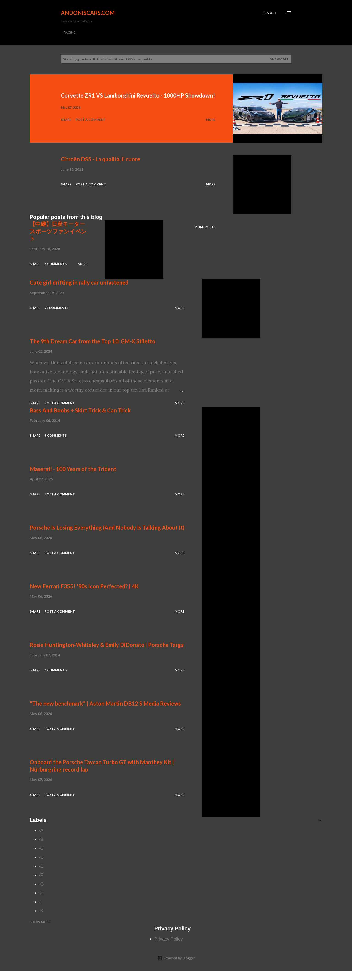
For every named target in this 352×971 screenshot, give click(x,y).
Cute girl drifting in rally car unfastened (79, 282)
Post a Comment (91, 120)
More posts (204, 227)
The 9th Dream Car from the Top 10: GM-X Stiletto (92, 341)
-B (41, 839)
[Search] (269, 13)
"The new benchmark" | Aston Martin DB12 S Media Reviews (105, 703)
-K (41, 910)
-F (41, 875)
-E (41, 866)
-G (41, 883)
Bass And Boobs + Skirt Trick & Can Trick (80, 410)
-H (41, 892)
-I (40, 901)
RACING (70, 32)
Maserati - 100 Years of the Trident (73, 469)
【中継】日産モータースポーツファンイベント (58, 231)
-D (41, 857)
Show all (279, 59)
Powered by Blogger (176, 958)
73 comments (56, 308)
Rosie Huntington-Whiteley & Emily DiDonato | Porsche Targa (107, 644)
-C (41, 848)
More (210, 120)
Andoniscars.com (88, 12)
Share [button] (66, 120)
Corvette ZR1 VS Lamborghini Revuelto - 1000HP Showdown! (138, 95)
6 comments (56, 264)
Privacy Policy (168, 938)
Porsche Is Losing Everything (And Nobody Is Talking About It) (107, 527)
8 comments (56, 435)
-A (41, 830)
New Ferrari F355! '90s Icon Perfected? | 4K (84, 586)
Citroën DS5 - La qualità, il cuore (100, 159)
